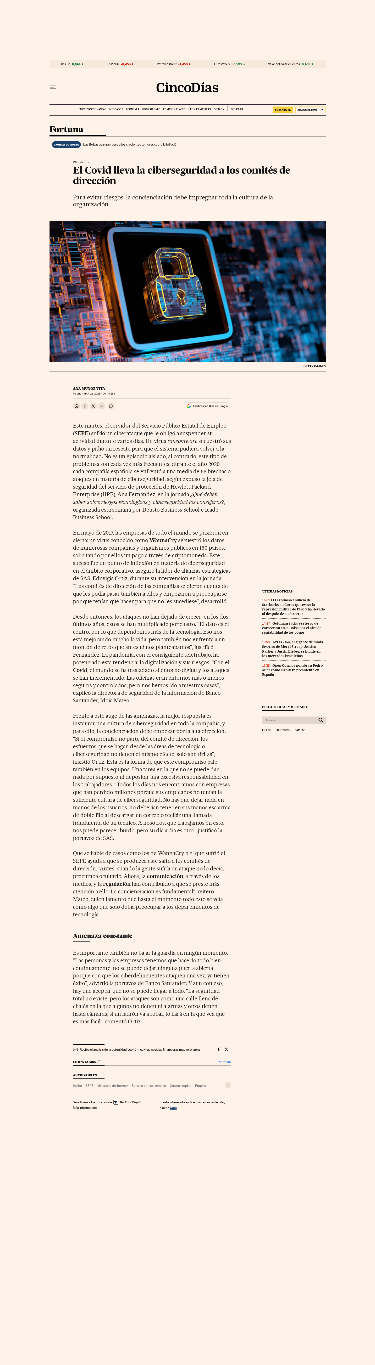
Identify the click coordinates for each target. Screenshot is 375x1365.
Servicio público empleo (149, 1086)
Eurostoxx (283, 730)
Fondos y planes (174, 109)
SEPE (90, 1086)
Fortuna (66, 130)
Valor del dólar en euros (284, 64)
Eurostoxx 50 (223, 64)
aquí (173, 1108)
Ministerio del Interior (112, 1086)
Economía (132, 109)
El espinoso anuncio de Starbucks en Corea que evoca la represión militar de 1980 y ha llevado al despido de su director (293, 607)
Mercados (116, 109)
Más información (86, 1108)
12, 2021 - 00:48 (99, 393)
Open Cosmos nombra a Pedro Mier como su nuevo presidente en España (292, 670)
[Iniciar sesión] (310, 110)
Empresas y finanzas (92, 109)
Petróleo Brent (166, 64)
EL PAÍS (235, 108)
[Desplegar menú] (53, 87)
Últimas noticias (199, 109)
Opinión (219, 109)
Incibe (77, 1086)
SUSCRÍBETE (283, 109)
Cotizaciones (151, 109)
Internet (80, 162)
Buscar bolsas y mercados (285, 707)
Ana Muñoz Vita (89, 388)
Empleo (200, 1086)
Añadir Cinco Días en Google (210, 406)
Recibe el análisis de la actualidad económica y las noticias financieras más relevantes (140, 1049)
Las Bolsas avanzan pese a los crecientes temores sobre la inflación (130, 144)
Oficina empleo (180, 1086)
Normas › (224, 1062)
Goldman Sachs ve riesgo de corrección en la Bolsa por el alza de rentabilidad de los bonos (291, 628)
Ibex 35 (65, 64)
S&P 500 (113, 64)
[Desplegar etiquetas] (228, 1085)
